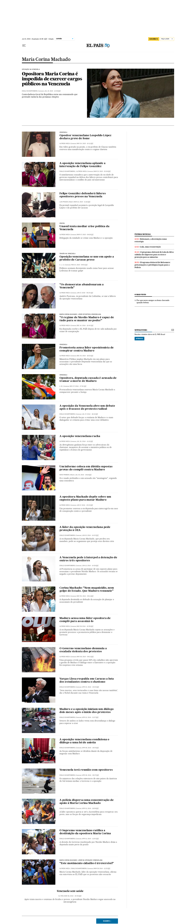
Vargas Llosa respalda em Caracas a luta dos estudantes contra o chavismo (86, 680)
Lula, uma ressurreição (150, 247)
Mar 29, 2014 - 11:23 (102, 868)
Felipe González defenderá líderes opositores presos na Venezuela (82, 195)
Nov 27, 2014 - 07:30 (78, 386)
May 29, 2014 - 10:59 (85, 626)
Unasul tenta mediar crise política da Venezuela (84, 228)
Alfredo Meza (64, 143)
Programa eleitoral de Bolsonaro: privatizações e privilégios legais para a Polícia (152, 265)
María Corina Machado (46, 59)
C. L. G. (61, 265)
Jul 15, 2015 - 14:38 (53, 91)
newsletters (141, 330)
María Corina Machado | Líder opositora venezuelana (80, 314)
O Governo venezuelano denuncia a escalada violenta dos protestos (83, 650)
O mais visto (140, 295)
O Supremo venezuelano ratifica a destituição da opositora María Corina (85, 832)
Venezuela (63, 132)
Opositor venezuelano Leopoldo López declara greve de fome (85, 137)
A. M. (61, 386)
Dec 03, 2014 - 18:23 (85, 356)
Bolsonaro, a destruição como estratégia (151, 240)
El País (61, 896)
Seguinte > (107, 921)
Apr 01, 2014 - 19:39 (90, 808)
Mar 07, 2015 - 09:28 (85, 234)
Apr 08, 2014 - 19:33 (90, 748)
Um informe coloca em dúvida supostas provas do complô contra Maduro (86, 468)
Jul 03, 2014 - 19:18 (83, 475)
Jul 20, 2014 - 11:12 (85, 441)
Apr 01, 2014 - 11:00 (90, 839)
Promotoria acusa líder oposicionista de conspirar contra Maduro (86, 349)
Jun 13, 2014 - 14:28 (90, 565)
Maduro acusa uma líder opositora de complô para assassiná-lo (85, 620)
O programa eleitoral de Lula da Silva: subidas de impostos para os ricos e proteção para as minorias (154, 254)
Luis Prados (63, 202)
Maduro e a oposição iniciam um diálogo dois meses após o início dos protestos (86, 711)
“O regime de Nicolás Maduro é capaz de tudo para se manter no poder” (86, 319)
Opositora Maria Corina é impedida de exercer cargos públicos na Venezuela (52, 79)
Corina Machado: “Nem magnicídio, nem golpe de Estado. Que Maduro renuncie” (86, 589)
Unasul (62, 223)
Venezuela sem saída (70, 891)
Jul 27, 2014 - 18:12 (90, 414)
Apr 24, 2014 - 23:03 (90, 687)
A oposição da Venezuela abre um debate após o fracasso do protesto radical (87, 407)
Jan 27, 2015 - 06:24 (85, 293)
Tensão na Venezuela (67, 253)
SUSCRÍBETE (153, 39)
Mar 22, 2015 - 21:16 (82, 202)
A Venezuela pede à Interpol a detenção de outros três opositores (88, 559)
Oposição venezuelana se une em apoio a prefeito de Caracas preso (86, 258)
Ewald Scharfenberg (29, 91)
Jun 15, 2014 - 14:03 (90, 535)
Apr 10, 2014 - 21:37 (90, 717)
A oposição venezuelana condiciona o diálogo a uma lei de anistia (84, 741)
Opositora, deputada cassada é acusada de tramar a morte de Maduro (88, 379)
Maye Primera (64, 475)
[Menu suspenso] (24, 45)
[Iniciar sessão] (167, 39)
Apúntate (139, 338)
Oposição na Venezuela (31, 69)
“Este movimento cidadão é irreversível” (86, 863)
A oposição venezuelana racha (79, 436)
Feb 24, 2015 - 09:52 (79, 265)
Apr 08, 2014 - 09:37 (90, 775)
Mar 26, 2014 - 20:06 (72, 896)
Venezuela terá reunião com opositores (86, 770)
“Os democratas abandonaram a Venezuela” (81, 286)
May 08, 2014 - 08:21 (85, 657)
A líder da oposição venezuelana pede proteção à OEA (84, 529)
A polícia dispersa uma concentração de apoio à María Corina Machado (86, 802)
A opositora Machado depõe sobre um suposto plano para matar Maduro (85, 498)
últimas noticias (143, 234)
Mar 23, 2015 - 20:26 (102, 171)
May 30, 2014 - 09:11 (85, 596)
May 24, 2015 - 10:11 (85, 143)
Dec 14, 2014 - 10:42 (85, 325)
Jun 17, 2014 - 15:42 (85, 505)
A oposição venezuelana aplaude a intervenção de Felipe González (82, 165)
